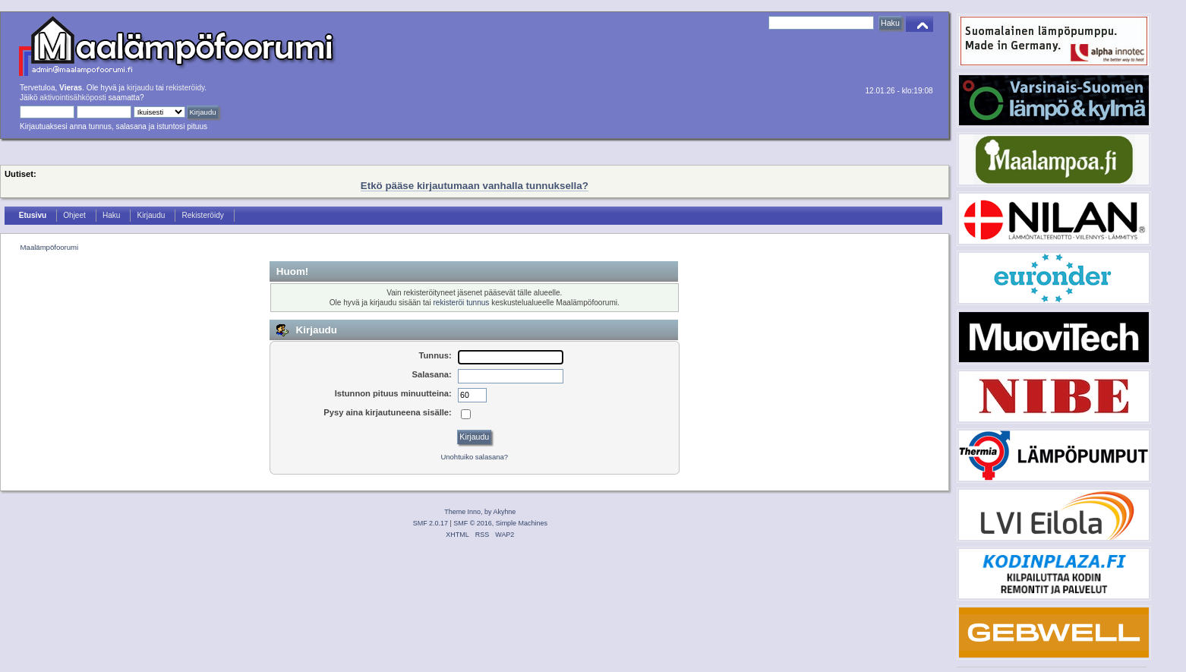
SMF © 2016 (472, 523)
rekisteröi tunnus (461, 302)
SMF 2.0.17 (430, 523)
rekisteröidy (185, 88)
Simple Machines (521, 523)
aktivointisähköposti (72, 97)
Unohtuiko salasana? (474, 457)
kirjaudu (140, 88)
